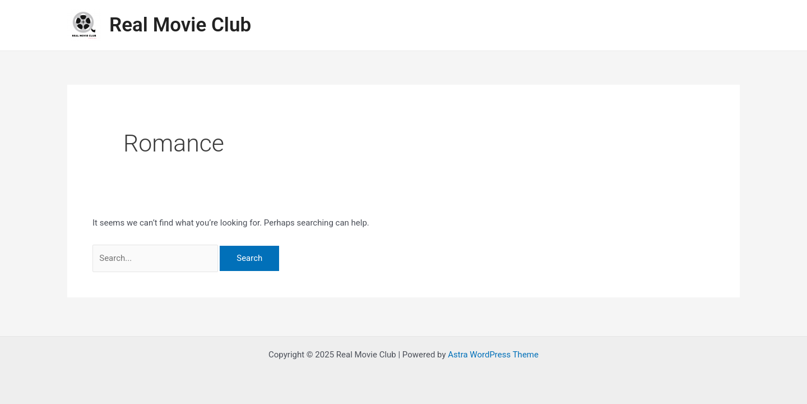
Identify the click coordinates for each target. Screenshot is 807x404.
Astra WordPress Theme (493, 355)
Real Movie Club (180, 24)
